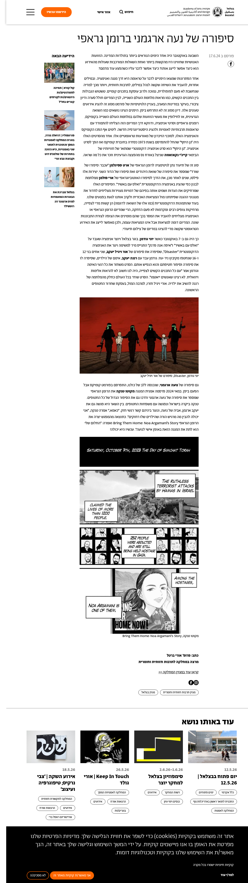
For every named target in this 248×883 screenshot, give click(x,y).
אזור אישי (97, 12)
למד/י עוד (220, 875)
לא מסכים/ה (32, 875)
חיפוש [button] (119, 12)
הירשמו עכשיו (50, 12)
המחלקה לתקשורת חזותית (50, 799)
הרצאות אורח (112, 802)
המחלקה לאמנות (218, 811)
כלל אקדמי (221, 792)
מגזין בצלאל (142, 692)
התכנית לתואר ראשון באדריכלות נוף (207, 802)
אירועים (145, 792)
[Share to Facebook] (224, 64)
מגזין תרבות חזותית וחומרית (173, 692)
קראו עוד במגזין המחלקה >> (172, 672)
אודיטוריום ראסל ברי (54, 817)
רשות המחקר (166, 792)
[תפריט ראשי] (24, 12)
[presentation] (53, 72)
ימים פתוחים (200, 792)
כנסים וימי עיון (166, 802)
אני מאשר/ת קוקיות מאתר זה (65, 875)
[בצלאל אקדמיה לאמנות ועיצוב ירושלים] (194, 12)
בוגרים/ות (114, 811)
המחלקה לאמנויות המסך (106, 792)
